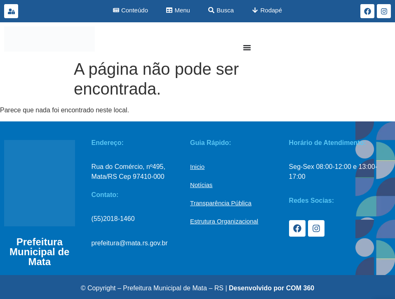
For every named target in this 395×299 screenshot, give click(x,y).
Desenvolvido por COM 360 (271, 288)
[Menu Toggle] (247, 47)
